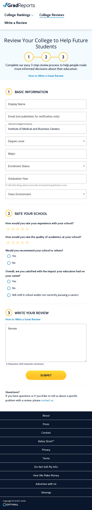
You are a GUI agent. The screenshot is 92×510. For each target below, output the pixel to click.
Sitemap (46, 492)
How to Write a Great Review (46, 75)
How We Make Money (46, 475)
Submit (46, 375)
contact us (47, 400)
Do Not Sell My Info (46, 466)
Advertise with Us (46, 484)
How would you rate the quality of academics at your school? (43, 237)
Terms (46, 458)
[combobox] (46, 129)
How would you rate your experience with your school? (39, 223)
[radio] (46, 256)
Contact (46, 432)
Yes (14, 256)
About (46, 415)
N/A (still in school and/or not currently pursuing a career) (45, 295)
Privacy (46, 449)
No (14, 262)
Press (46, 424)
